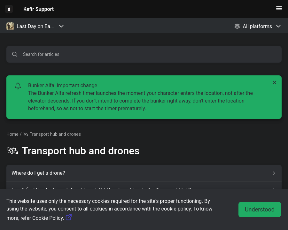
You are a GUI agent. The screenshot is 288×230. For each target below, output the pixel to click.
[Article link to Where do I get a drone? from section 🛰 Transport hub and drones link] (144, 173)
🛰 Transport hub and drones (52, 134)
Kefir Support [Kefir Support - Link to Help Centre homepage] (38, 9)
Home (12, 134)
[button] (279, 10)
